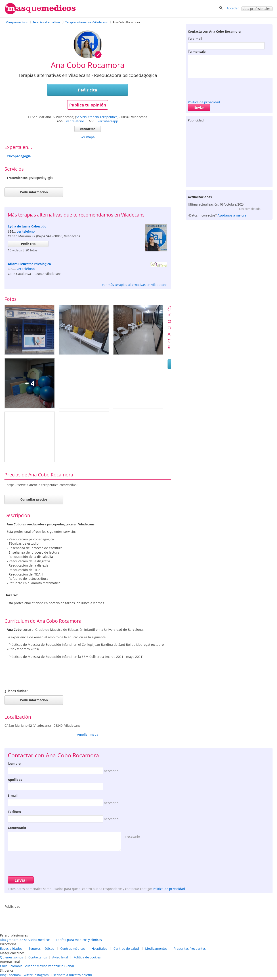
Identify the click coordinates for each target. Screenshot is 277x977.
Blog (3, 975)
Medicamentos (156, 948)
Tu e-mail (195, 38)
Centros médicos (72, 948)
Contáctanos (37, 957)
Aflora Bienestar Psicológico (29, 264)
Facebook (14, 975)
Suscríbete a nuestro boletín (71, 975)
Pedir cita (87, 90)
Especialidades (11, 948)
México (42, 966)
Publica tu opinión (87, 105)
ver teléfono (75, 121)
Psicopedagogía (19, 156)
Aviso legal (60, 957)
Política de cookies (87, 957)
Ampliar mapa (87, 734)
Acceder (233, 8)
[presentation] (222, 88)
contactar (87, 129)
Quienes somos (11, 957)
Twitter (27, 975)
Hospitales (99, 948)
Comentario (17, 828)
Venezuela (55, 966)
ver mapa (88, 137)
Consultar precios (33, 499)
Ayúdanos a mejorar (233, 215)
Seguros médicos (41, 948)
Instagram (41, 975)
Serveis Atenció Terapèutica (97, 117)
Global (69, 966)
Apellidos (15, 779)
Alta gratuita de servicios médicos (25, 940)
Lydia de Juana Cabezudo (27, 226)
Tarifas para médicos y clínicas (79, 940)
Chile (4, 966)
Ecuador (29, 966)
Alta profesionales (257, 8)
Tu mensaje (197, 51)
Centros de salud (126, 948)
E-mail (12, 795)
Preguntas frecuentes (190, 948)
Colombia (15, 966)
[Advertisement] (229, 153)
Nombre (14, 763)
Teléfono (14, 811)
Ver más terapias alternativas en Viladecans (134, 284)
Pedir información (34, 192)
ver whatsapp (108, 121)
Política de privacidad (204, 102)
